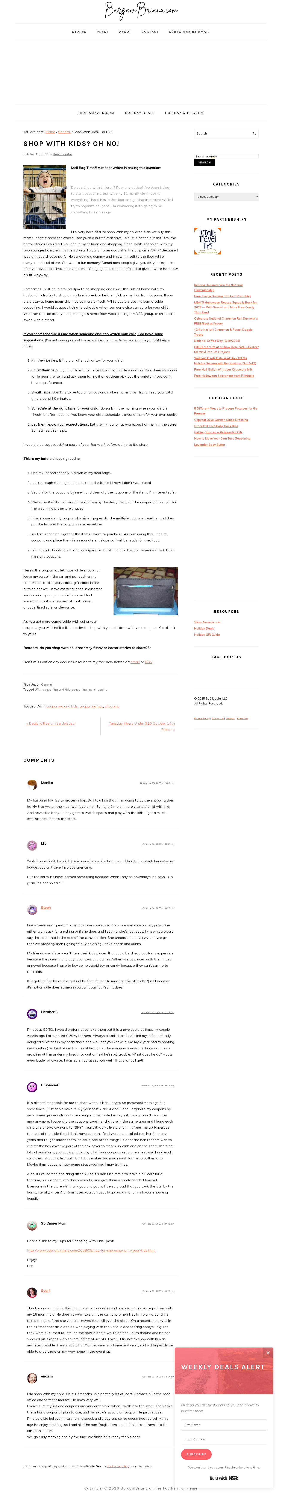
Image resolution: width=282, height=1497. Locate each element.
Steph (46, 907)
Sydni (45, 1290)
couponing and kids (56, 689)
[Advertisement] (141, 72)
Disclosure (218, 718)
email (135, 662)
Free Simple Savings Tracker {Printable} (222, 296)
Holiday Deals (204, 628)
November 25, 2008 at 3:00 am (157, 783)
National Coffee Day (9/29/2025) (217, 340)
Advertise (242, 718)
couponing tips (82, 689)
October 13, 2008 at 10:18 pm (157, 1085)
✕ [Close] (268, 1352)
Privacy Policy (201, 718)
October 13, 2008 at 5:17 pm (158, 1376)
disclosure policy (118, 1466)
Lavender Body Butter (209, 444)
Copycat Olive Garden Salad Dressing (221, 420)
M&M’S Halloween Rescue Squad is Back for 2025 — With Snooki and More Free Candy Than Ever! (225, 307)
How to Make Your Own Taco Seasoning (222, 438)
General (47, 684)
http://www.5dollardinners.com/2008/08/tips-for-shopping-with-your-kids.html (91, 1250)
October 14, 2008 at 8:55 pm (158, 844)
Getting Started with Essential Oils (218, 432)
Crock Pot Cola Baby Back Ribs (216, 426)
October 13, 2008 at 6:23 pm (158, 1291)
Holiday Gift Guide (207, 634)
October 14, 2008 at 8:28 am (158, 908)
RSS (148, 662)
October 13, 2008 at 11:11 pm (157, 1012)
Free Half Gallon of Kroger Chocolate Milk (223, 369)
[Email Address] (224, 1439)
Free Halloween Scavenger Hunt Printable (224, 375)
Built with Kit (224, 1478)
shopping (101, 689)
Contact (230, 718)
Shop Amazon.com (207, 622)
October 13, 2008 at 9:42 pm (158, 1223)
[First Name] (224, 1425)
